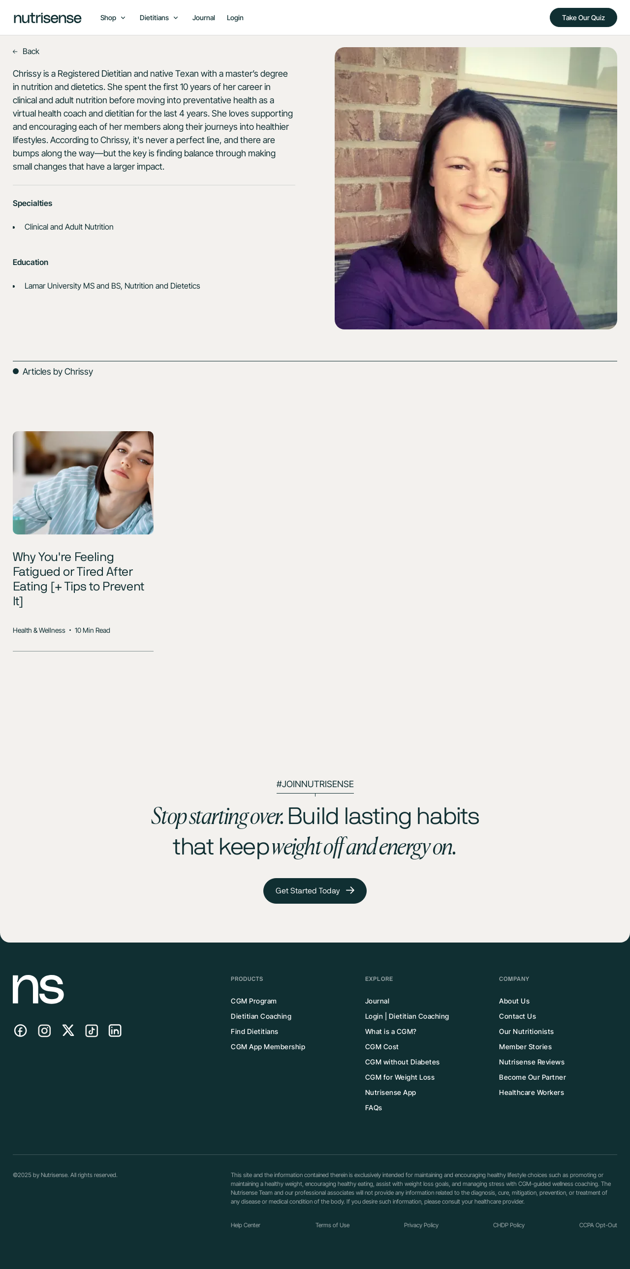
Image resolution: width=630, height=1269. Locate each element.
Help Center (245, 1225)
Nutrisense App (390, 1092)
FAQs (373, 1107)
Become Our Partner (532, 1077)
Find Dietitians (255, 1031)
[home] (48, 17)
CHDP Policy (509, 1225)
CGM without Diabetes (402, 1062)
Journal (203, 17)
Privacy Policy (421, 1225)
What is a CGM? (391, 1031)
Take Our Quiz (583, 17)
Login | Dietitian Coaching (407, 1016)
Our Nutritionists (526, 1031)
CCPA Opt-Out (598, 1225)
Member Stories (525, 1046)
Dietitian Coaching (261, 1016)
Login (235, 17)
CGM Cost (382, 1046)
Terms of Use (332, 1225)
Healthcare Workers (531, 1092)
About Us (514, 1001)
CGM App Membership (268, 1046)
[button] (113, 17)
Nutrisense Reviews (532, 1062)
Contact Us (517, 1016)
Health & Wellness (39, 630)
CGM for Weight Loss (400, 1077)
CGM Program (254, 1001)
